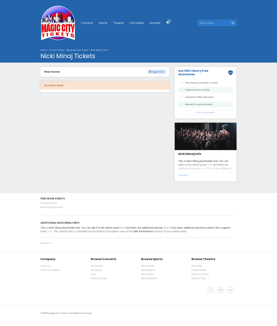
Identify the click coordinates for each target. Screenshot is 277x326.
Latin (93, 274)
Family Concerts (99, 278)
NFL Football (147, 265)
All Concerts (97, 265)
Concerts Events (48, 202)
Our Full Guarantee (205, 112)
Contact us (45, 265)
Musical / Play (198, 278)
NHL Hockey (147, 274)
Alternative (96, 270)
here (209, 164)
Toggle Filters (156, 71)
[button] (87, 22)
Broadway (196, 265)
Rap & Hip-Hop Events (51, 207)
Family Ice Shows (200, 274)
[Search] (214, 23)
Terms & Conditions (50, 270)
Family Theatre (199, 270)
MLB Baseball (148, 270)
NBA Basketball (149, 278)
